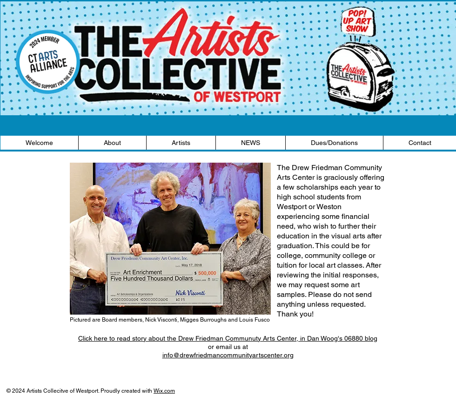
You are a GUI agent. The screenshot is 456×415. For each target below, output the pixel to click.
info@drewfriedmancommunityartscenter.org (228, 355)
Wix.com (164, 391)
